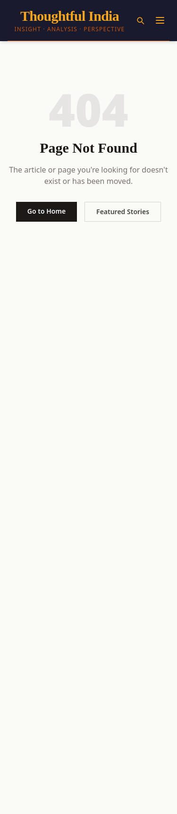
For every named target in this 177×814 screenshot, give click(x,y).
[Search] (140, 20)
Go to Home (46, 211)
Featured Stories (122, 211)
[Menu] (160, 20)
